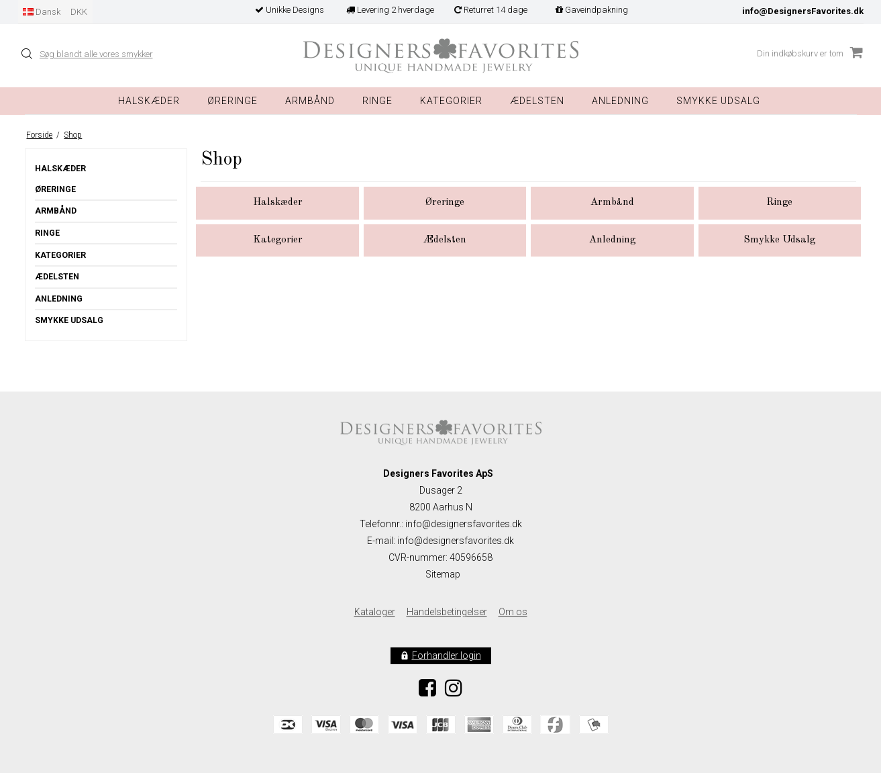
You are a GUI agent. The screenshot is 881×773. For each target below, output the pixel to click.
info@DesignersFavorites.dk (803, 11)
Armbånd (310, 100)
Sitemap (442, 574)
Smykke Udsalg (718, 100)
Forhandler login (446, 655)
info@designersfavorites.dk (455, 540)
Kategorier (451, 100)
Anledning (620, 100)
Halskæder (149, 100)
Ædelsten (57, 276)
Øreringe (232, 100)
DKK (78, 12)
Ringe (377, 100)
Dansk (41, 12)
